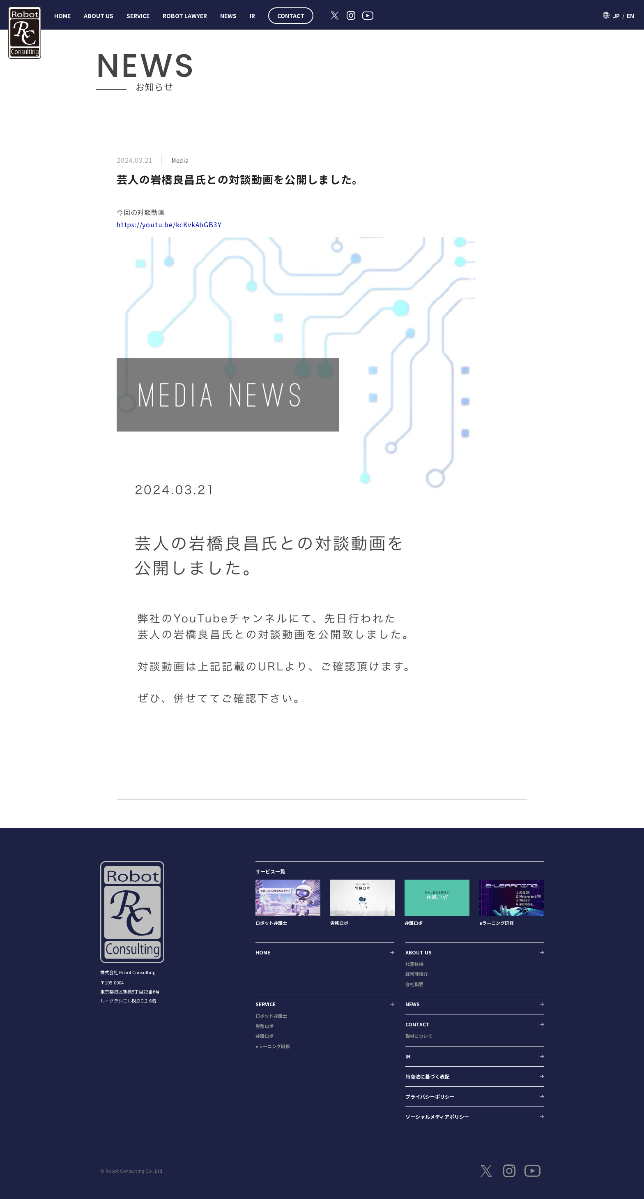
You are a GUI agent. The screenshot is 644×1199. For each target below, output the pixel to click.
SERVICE (138, 16)
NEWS (228, 16)
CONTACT (290, 16)
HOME (62, 16)
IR (252, 16)
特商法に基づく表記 (427, 1076)
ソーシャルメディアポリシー (437, 1116)
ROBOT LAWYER (185, 16)
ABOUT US (98, 16)
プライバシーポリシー (430, 1096)
